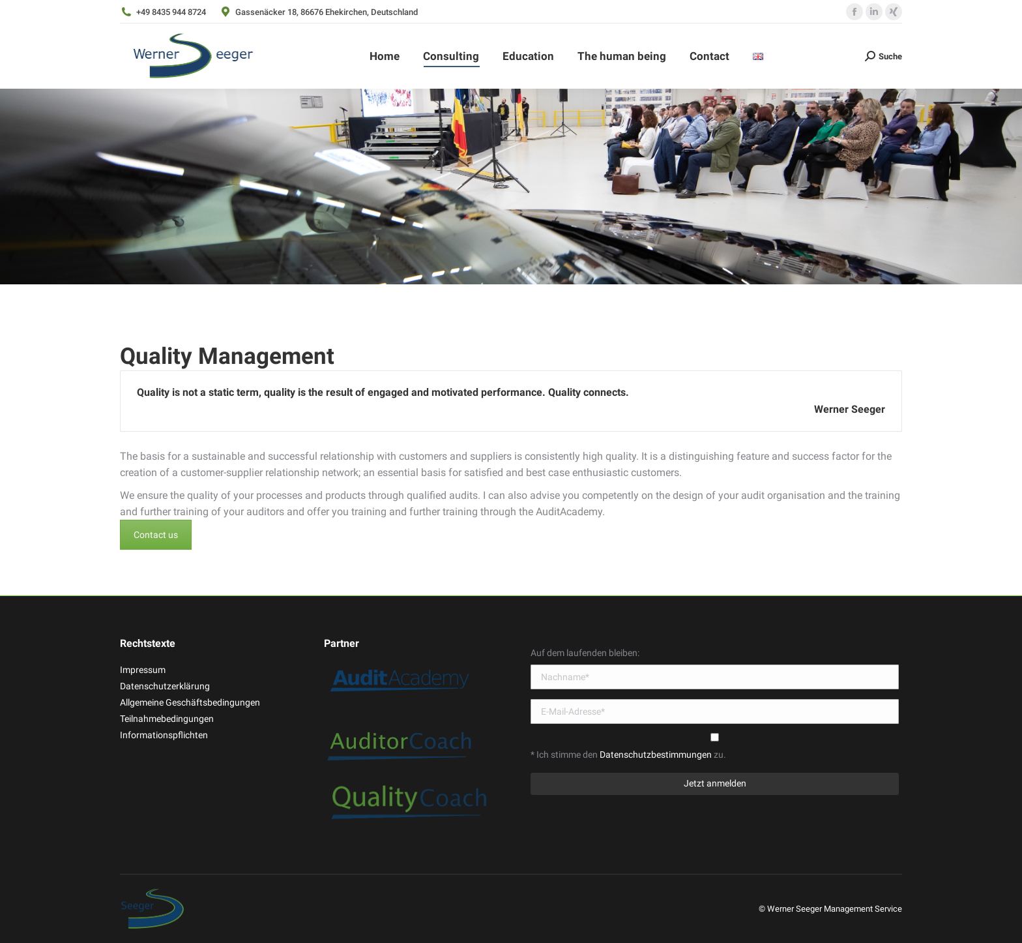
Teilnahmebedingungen (167, 718)
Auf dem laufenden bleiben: (585, 653)
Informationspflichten (164, 735)
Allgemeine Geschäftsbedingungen (190, 702)
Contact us (156, 535)
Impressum (143, 670)
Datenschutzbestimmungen (657, 754)
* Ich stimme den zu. (628, 754)
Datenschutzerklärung (165, 686)
